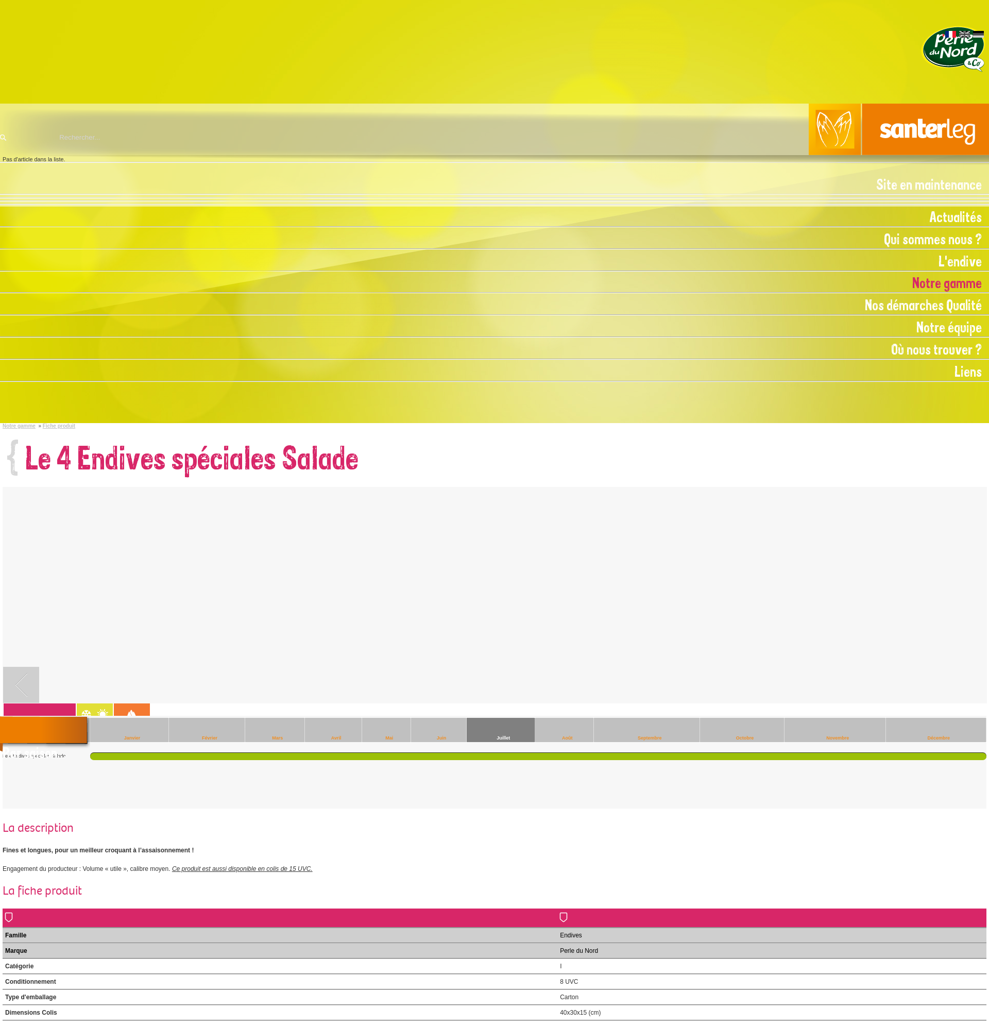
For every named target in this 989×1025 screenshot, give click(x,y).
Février (209, 738)
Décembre (939, 738)
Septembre (650, 738)
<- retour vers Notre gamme (21, 685)
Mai (389, 738)
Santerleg (494, 129)
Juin (442, 738)
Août (567, 738)
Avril (336, 738)
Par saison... (34, 753)
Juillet (503, 738)
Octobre (745, 738)
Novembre (837, 738)
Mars (277, 738)
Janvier (132, 738)
